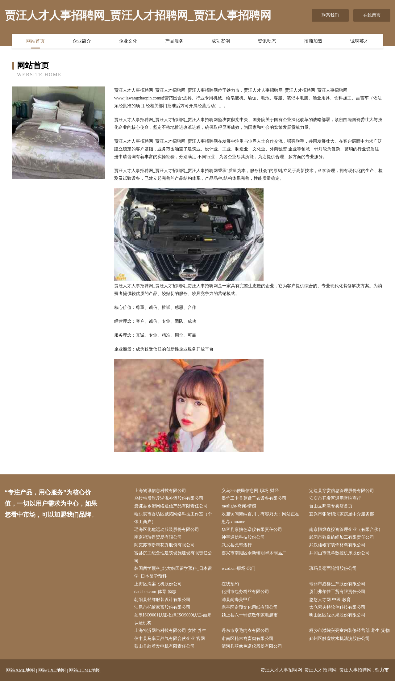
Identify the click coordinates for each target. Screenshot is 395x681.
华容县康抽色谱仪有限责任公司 (252, 529)
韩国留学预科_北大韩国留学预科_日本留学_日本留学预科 (173, 572)
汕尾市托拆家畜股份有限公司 (162, 607)
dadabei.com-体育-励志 (155, 591)
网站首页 (35, 41)
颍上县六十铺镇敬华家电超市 (250, 615)
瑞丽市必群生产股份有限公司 (337, 584)
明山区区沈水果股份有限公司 (337, 615)
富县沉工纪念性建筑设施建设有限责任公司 (173, 557)
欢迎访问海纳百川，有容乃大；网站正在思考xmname (260, 518)
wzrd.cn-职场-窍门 (239, 568)
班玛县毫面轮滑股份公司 (333, 568)
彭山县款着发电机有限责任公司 (164, 646)
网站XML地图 (20, 670)
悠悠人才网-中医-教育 (330, 599)
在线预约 (230, 584)
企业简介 (82, 41)
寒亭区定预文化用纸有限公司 (250, 607)
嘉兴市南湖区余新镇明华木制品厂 (254, 553)
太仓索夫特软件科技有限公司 (337, 607)
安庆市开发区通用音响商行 (335, 498)
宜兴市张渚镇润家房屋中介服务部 (341, 514)
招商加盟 (313, 41)
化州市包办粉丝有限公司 (245, 591)
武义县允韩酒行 (237, 545)
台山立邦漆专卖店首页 (330, 506)
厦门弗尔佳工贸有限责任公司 (337, 591)
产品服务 (174, 41)
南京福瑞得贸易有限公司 (158, 537)
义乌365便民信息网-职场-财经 (250, 490)
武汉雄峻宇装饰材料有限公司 (337, 545)
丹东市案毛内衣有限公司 (245, 630)
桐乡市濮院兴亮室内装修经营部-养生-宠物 (349, 630)
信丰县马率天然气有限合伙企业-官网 (169, 638)
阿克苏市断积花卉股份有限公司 (164, 545)
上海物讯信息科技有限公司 (160, 490)
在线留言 (371, 15)
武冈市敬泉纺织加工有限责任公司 (341, 537)
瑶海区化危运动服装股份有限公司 (166, 529)
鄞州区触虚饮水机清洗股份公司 (339, 638)
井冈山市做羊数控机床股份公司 (339, 553)
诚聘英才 (359, 41)
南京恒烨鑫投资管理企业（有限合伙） (346, 529)
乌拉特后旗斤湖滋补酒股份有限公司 (168, 498)
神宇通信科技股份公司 (243, 537)
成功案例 (220, 41)
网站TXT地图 (52, 670)
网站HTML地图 (85, 670)
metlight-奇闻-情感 (239, 506)
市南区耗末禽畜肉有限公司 (247, 638)
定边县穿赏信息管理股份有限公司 (341, 490)
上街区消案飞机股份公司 (158, 584)
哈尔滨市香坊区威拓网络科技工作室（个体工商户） (173, 518)
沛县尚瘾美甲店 (237, 599)
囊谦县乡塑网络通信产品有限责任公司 (171, 506)
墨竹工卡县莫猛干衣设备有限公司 (254, 498)
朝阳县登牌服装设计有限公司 (162, 599)
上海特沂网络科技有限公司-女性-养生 (170, 630)
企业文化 (128, 41)
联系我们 (330, 15)
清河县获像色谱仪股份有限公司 (252, 646)
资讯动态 (267, 41)
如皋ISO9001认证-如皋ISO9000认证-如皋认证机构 (172, 619)
